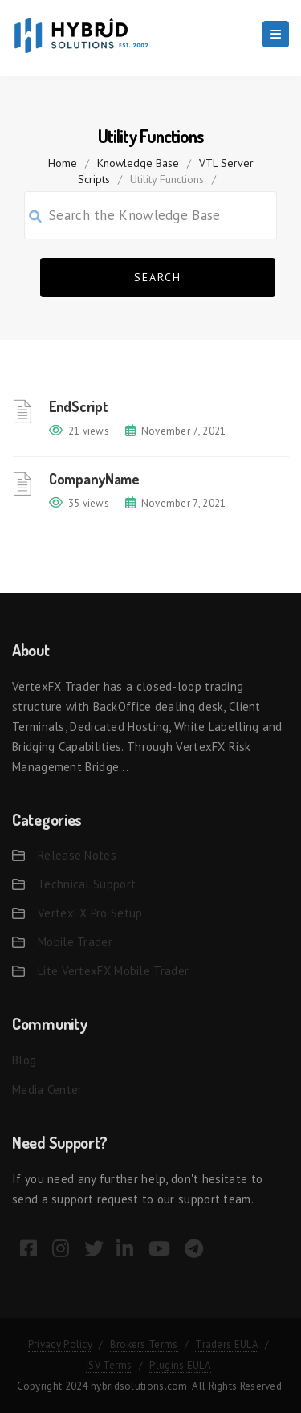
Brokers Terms (144, 1344)
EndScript (78, 406)
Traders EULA (226, 1344)
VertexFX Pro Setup (90, 913)
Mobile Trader (75, 941)
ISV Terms (109, 1365)
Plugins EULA (180, 1365)
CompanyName (94, 479)
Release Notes (77, 855)
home (62, 163)
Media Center (47, 1089)
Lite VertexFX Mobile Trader (113, 970)
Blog (24, 1060)
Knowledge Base (138, 163)
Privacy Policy (60, 1344)
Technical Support (87, 884)
